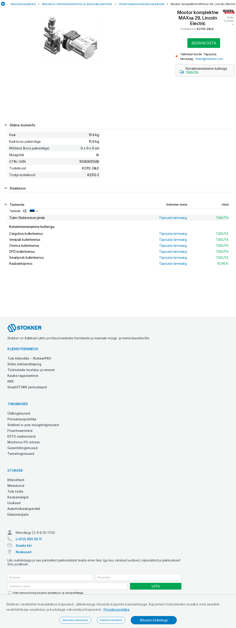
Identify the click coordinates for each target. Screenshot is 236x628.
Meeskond (15, 486)
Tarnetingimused (20, 454)
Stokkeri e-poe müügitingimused (33, 425)
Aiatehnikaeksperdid (23, 509)
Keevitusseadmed (23, 4)
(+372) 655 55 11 (29, 539)
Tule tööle (15, 491)
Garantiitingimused (22, 448)
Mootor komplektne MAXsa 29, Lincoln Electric (203, 4)
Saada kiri (24, 545)
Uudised (14, 503)
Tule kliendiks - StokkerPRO (29, 358)
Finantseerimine (20, 431)
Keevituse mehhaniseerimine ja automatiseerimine (77, 4)
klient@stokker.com (209, 59)
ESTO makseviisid (21, 436)
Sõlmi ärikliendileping (24, 364)
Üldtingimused (18, 413)
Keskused (23, 552)
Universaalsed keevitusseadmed (141, 4)
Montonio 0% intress (23, 442)
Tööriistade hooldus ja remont (31, 370)
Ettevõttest (15, 480)
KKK (10, 381)
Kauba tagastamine (22, 376)
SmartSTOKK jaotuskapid (27, 387)
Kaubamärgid (17, 497)
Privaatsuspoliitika (116, 609)
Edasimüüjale (18, 514)
